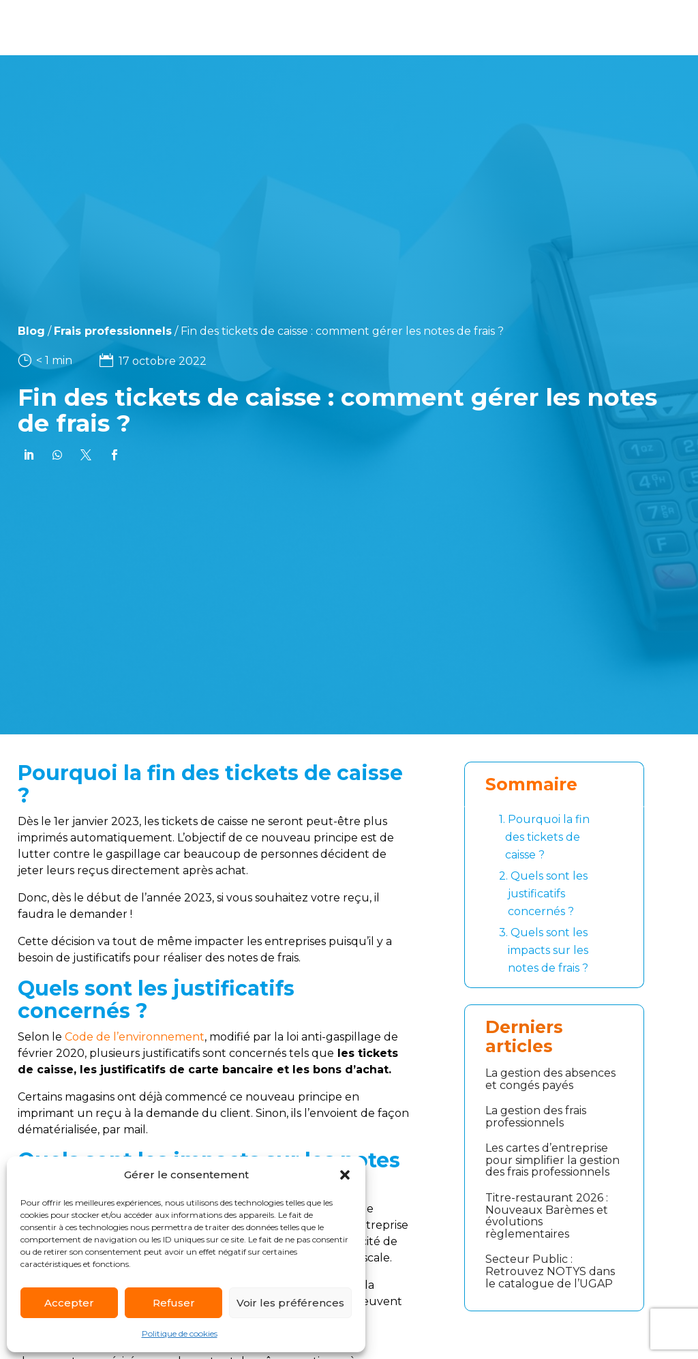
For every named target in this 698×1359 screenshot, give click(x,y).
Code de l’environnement (134, 1036)
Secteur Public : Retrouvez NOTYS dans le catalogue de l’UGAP (550, 1271)
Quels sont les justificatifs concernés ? (543, 892)
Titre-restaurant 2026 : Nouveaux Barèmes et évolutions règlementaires (546, 1215)
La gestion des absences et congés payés (550, 1079)
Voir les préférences (290, 1302)
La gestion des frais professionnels (535, 1116)
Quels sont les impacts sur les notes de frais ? (543, 949)
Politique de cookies (179, 1333)
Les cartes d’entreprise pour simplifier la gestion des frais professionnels (552, 1159)
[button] (345, 1175)
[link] (31, 455)
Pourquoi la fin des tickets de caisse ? (544, 836)
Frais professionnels (87, 331)
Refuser (174, 1302)
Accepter (69, 1302)
